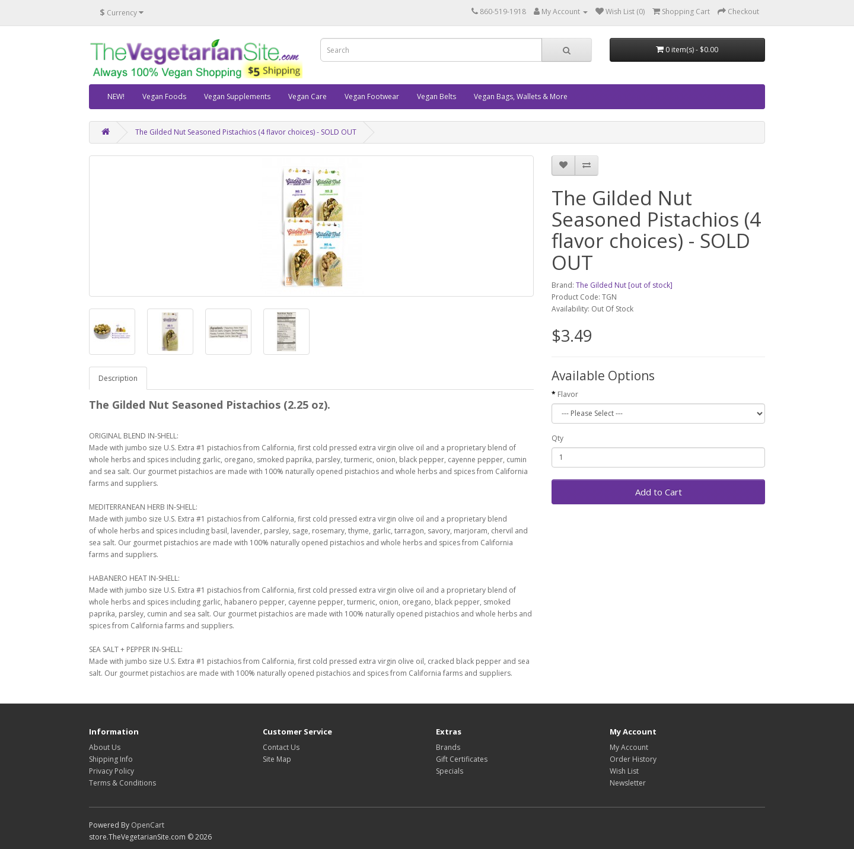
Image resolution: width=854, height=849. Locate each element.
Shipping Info (111, 759)
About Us (104, 747)
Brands (448, 747)
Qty (557, 438)
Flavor (567, 394)
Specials (449, 771)
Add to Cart (658, 492)
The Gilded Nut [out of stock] (624, 285)
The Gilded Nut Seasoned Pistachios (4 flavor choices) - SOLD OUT (245, 132)
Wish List (624, 771)
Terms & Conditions (122, 783)
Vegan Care (307, 96)
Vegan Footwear (372, 96)
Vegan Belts (436, 96)
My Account (629, 747)
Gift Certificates (461, 759)
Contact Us (281, 747)
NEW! (116, 96)
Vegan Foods (164, 96)
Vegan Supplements (237, 96)
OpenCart (147, 825)
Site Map (277, 759)
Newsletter (628, 783)
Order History (633, 759)
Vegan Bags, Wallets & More (521, 96)
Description (118, 378)
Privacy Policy (111, 771)
